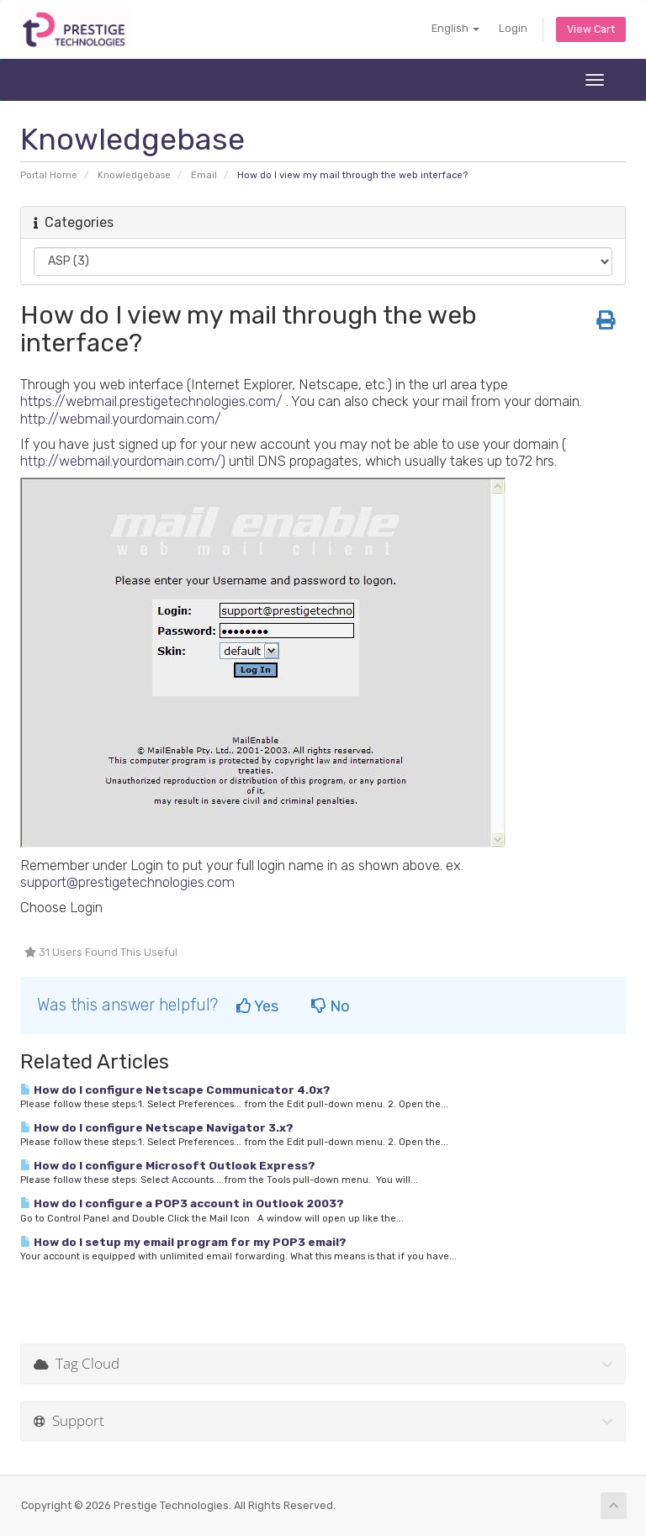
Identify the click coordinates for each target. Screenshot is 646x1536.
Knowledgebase (134, 175)
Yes (257, 1006)
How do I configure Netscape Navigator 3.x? (157, 1127)
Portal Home (48, 175)
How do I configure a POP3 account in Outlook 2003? (182, 1203)
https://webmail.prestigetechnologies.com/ (151, 401)
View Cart (591, 29)
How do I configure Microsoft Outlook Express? (167, 1165)
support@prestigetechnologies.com (127, 882)
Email (204, 175)
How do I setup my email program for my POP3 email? (183, 1241)
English (455, 28)
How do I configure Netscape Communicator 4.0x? (175, 1089)
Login (513, 28)
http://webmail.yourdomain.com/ (120, 418)
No (330, 1006)
